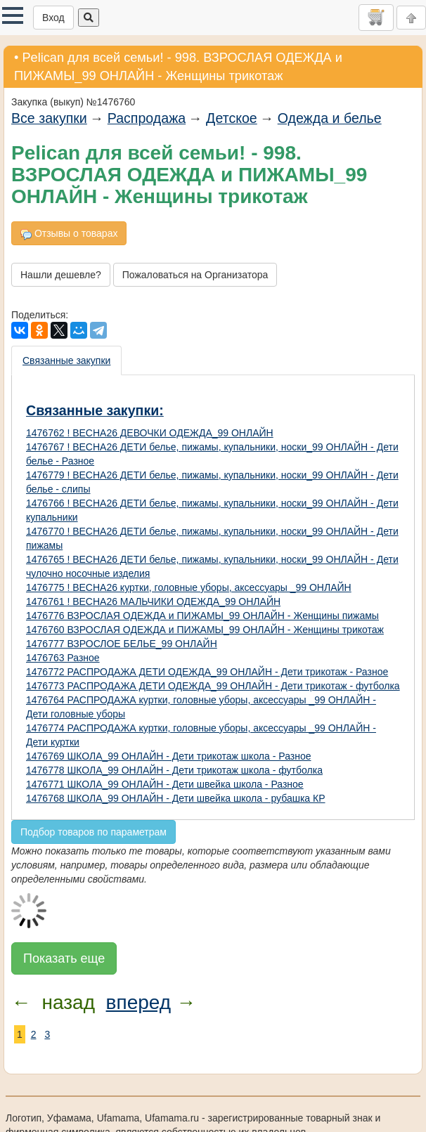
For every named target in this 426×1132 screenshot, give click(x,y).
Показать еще (64, 958)
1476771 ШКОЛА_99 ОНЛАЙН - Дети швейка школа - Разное (165, 784)
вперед (138, 1002)
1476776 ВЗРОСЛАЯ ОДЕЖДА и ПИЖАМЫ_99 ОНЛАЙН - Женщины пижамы (202, 615)
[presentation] (67, 360)
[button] (12, 15)
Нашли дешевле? (60, 274)
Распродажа (147, 118)
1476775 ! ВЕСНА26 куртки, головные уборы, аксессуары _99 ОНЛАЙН (188, 587)
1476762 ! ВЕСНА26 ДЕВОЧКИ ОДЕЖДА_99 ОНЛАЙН (149, 432)
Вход (53, 17)
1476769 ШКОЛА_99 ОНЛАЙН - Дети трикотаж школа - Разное (168, 756)
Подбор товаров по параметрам (93, 832)
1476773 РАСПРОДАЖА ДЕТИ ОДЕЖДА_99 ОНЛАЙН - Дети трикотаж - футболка (213, 685)
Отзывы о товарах (68, 234)
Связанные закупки (66, 360)
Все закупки (49, 118)
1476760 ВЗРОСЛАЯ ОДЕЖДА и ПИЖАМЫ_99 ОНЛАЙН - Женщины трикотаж (205, 629)
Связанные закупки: (95, 410)
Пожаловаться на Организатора (195, 274)
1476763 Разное (63, 657)
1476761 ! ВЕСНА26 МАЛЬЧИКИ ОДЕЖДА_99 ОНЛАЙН (153, 601)
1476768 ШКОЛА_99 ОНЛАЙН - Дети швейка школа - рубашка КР (175, 798)
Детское (231, 118)
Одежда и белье (330, 118)
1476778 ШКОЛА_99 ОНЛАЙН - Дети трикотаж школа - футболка (174, 770)
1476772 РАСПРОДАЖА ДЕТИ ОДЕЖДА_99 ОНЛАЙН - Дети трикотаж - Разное (207, 671)
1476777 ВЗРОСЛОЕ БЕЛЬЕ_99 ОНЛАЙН (121, 643)
